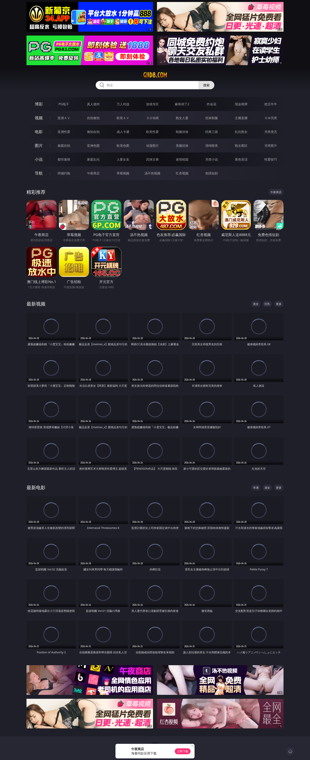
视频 (39, 117)
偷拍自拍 (93, 132)
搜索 (206, 85)
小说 (39, 159)
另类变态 (270, 132)
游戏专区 (152, 104)
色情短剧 (211, 173)
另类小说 (211, 159)
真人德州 (93, 104)
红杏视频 (182, 173)
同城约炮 (64, 173)
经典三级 (211, 132)
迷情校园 (182, 159)
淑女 (267, 487)
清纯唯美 (211, 145)
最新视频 (35, 303)
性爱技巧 (270, 159)
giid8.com (155, 75)
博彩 (39, 104)
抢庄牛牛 (270, 104)
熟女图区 (241, 145)
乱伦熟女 (241, 132)
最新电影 (35, 487)
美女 (256, 304)
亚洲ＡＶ (64, 118)
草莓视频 (123, 173)
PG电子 (64, 104)
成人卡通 (123, 132)
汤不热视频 (152, 173)
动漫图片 (152, 145)
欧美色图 (123, 145)
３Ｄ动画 (152, 118)
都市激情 (64, 159)
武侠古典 (152, 159)
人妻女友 (123, 159)
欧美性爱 (152, 132)
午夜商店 (93, 173)
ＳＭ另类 (270, 118)
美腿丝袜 (182, 145)
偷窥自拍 (64, 145)
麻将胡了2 (182, 104)
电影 (39, 131)
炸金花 (211, 104)
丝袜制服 (211, 118)
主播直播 (241, 118)
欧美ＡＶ (123, 118)
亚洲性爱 (64, 132)
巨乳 (267, 304)
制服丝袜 (182, 132)
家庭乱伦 (93, 159)
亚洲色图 (93, 145)
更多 (279, 304)
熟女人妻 (182, 118)
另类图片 (270, 145)
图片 (39, 145)
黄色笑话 (241, 159)
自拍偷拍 (93, 118)
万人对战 (123, 104)
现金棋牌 (241, 104)
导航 (39, 173)
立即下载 (182, 751)
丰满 (256, 487)
